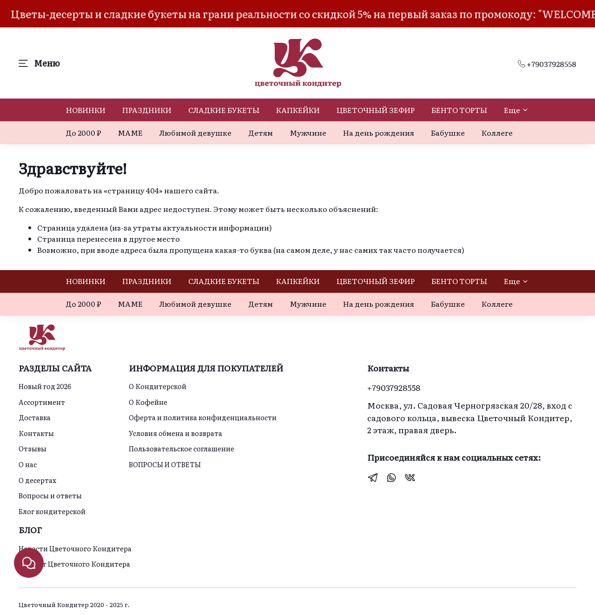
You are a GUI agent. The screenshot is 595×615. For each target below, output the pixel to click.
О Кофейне (148, 402)
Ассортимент (42, 402)
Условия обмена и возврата (175, 433)
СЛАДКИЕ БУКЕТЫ (223, 109)
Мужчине (308, 132)
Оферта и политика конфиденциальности (203, 417)
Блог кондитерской (52, 511)
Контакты (36, 433)
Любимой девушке (195, 132)
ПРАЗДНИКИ (147, 109)
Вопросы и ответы (50, 495)
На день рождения (378, 132)
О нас (28, 464)
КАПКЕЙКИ (298, 109)
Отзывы (32, 448)
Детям (260, 132)
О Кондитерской (157, 386)
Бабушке (448, 132)
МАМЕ (130, 132)
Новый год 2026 (45, 386)
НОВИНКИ (86, 109)
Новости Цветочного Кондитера (75, 548)
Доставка (35, 417)
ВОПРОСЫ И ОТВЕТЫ (165, 464)
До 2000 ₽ (83, 132)
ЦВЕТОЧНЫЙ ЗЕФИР (376, 109)
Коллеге (497, 132)
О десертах (37, 480)
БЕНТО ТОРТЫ (459, 109)
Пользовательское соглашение (181, 448)
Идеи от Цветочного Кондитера (74, 564)
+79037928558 (547, 63)
